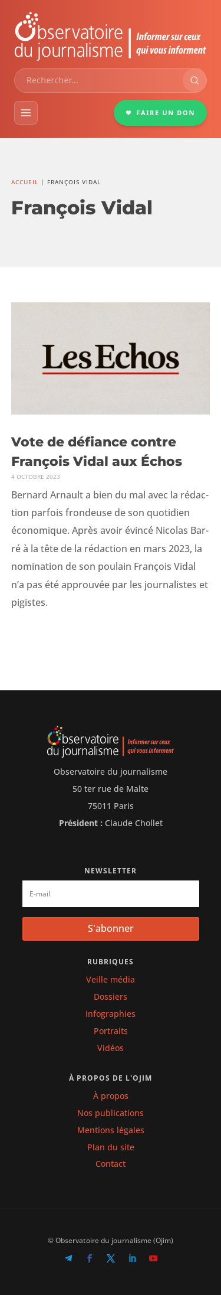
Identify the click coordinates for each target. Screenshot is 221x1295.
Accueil (24, 182)
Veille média (110, 979)
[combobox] (99, 80)
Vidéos (110, 1047)
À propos (110, 1095)
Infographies (110, 1013)
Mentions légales (110, 1130)
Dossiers (110, 996)
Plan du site (110, 1147)
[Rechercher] (194, 80)
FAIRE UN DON (160, 112)
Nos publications (110, 1112)
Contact (110, 1163)
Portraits (111, 1030)
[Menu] (26, 113)
